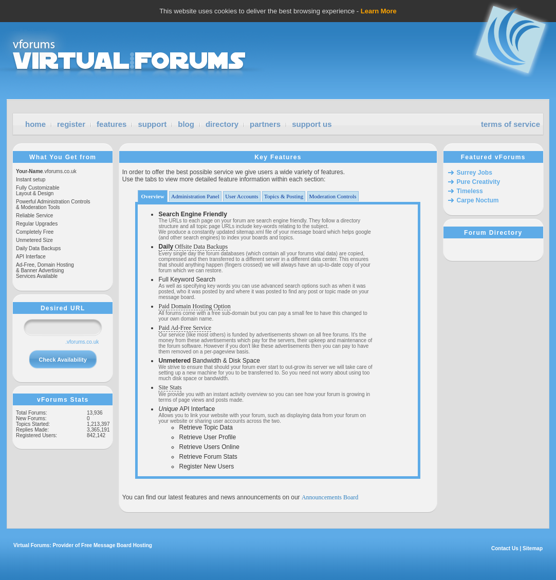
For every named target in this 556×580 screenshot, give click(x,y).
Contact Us (504, 548)
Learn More (379, 11)
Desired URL (63, 308)
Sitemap (533, 548)
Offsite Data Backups (193, 246)
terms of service (510, 124)
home (35, 124)
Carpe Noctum (478, 200)
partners (265, 124)
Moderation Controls (333, 196)
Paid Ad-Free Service (184, 327)
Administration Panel (195, 196)
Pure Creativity (479, 181)
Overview (152, 196)
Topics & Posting (283, 196)
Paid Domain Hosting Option (194, 306)
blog (186, 124)
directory (222, 124)
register (71, 124)
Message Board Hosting (123, 545)
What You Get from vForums (62, 157)
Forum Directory (493, 232)
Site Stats (169, 387)
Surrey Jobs (474, 172)
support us (312, 124)
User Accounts (241, 196)
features (111, 124)
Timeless (470, 191)
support (152, 124)
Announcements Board (330, 497)
